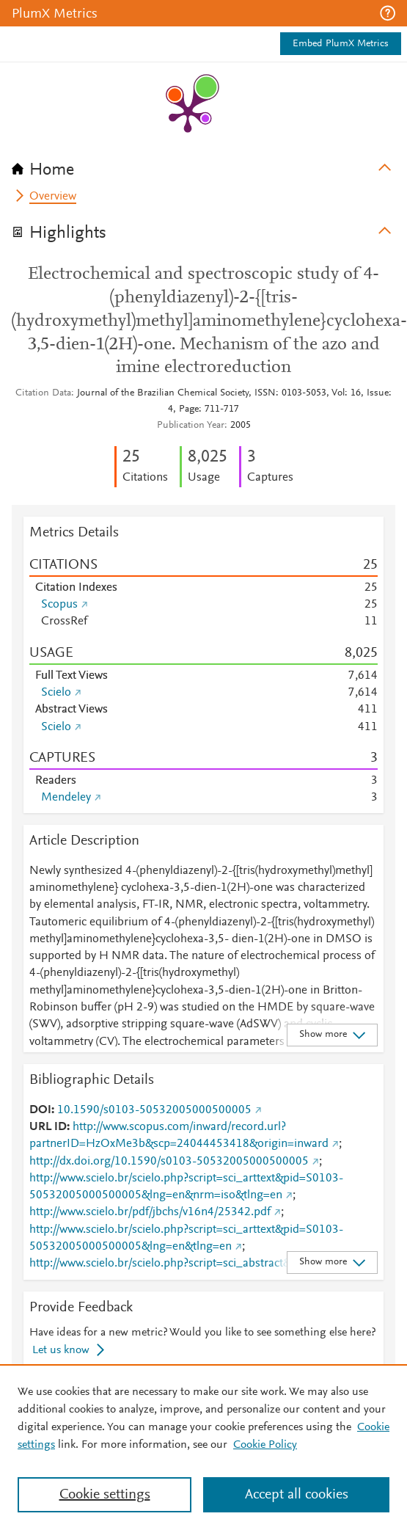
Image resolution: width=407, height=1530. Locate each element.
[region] (203, 1447)
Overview (52, 197)
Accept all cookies (296, 1494)
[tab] (203, 165)
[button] (387, 13)
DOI (40, 1110)
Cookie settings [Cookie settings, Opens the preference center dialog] (104, 1494)
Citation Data (43, 393)
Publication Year (190, 425)
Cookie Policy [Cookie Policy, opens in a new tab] (265, 1445)
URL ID (48, 1127)
